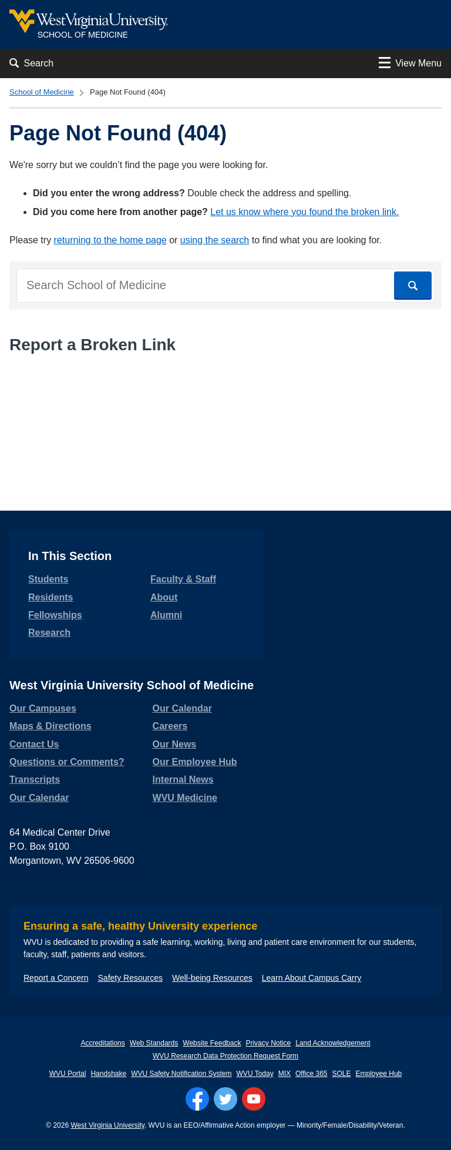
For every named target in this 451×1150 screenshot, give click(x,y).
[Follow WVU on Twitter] (225, 1099)
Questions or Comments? (66, 762)
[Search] (413, 285)
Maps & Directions (50, 726)
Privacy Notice (268, 1043)
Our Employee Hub (195, 762)
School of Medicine (41, 92)
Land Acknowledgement (332, 1043)
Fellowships (55, 615)
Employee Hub (379, 1073)
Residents (50, 597)
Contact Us (34, 744)
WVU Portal (67, 1073)
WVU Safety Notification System (181, 1073)
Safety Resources (130, 978)
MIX (284, 1073)
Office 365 (311, 1073)
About (163, 597)
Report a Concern (56, 978)
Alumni (166, 615)
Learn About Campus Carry (312, 978)
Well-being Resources (212, 978)
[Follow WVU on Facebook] (197, 1099)
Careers (170, 726)
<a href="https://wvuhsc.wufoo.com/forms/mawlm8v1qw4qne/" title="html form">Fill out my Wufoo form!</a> (225, 408)
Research (49, 633)
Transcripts (34, 779)
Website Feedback (212, 1043)
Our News (175, 744)
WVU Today (255, 1073)
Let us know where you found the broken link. (304, 212)
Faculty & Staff (183, 579)
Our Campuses (42, 708)
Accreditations (102, 1043)
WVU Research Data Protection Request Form (225, 1056)
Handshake (108, 1073)
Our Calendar (39, 798)
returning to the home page (110, 240)
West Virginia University (107, 1125)
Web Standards (154, 1043)
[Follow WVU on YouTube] (253, 1099)
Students (48, 579)
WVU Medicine (185, 798)
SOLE (341, 1073)
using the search (214, 240)
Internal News (183, 779)
